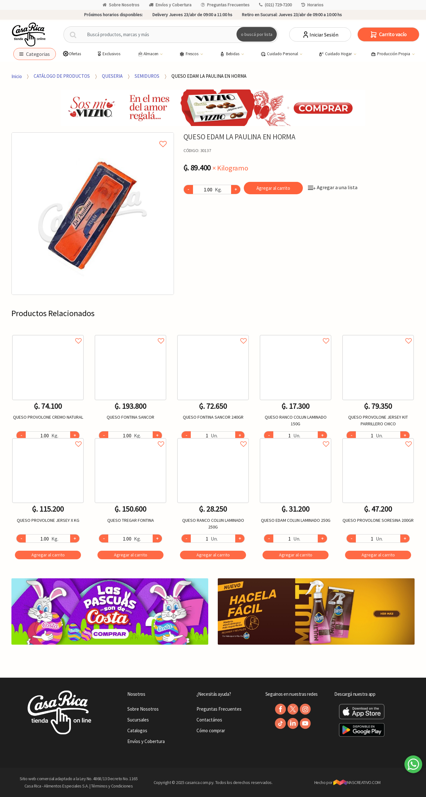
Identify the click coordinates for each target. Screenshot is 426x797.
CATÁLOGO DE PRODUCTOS (62, 76)
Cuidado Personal (280, 54)
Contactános (209, 720)
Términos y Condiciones (112, 786)
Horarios (312, 5)
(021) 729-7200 (275, 5)
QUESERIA (112, 76)
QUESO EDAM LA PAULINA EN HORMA (208, 76)
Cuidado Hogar (336, 54)
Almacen (148, 54)
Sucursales (138, 720)
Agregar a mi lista (93, 137)
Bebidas (230, 54)
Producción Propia (391, 54)
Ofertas (72, 53)
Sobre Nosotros (121, 5)
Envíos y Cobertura (170, 5)
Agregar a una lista (332, 187)
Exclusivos (108, 53)
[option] (93, 214)
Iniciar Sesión (320, 34)
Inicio (16, 76)
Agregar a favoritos (48, 333)
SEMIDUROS (147, 76)
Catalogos (137, 730)
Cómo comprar (210, 730)
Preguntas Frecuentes (225, 5)
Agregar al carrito (273, 188)
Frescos (189, 54)
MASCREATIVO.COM (357, 782)
